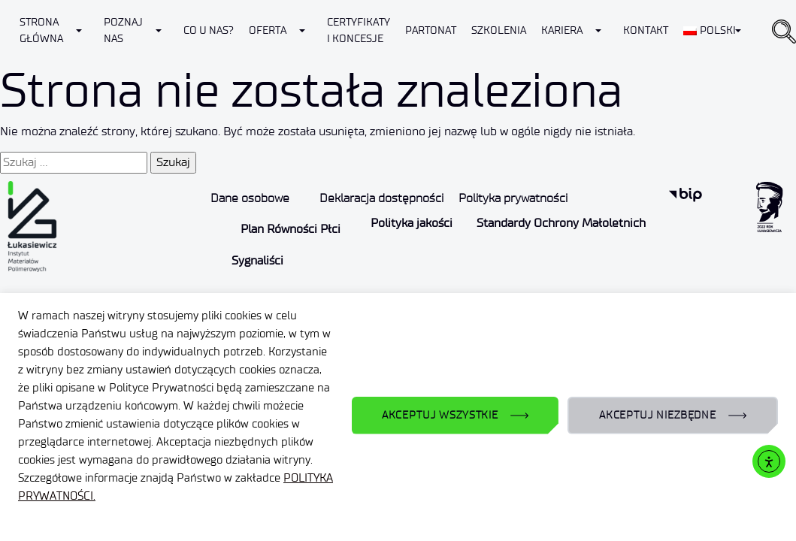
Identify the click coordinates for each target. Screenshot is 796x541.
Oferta (267, 30)
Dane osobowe (249, 198)
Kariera (562, 30)
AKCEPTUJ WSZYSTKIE (440, 415)
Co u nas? (208, 30)
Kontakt (645, 30)
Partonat (430, 30)
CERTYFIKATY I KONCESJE (358, 30)
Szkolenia (498, 30)
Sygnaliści (257, 259)
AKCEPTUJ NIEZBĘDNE (657, 415)
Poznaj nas (123, 30)
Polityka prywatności (513, 198)
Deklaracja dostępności (381, 198)
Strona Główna (41, 30)
